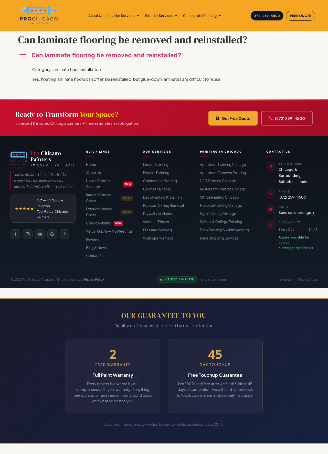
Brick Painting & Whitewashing (224, 230)
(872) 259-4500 (287, 118)
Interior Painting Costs (109, 198)
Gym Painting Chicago (218, 213)
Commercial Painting (160, 181)
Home (91, 164)
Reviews (92, 239)
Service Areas (308, 279)
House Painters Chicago (109, 184)
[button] (164, 55)
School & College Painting (221, 222)
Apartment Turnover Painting (223, 173)
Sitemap (286, 279)
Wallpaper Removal (158, 238)
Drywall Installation (158, 213)
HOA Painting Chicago (218, 181)
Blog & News (96, 247)
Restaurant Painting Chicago (223, 189)
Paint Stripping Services (219, 238)
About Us (93, 173)
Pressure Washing (157, 230)
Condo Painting (104, 223)
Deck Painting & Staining (162, 197)
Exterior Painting (156, 173)
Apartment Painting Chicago (223, 164)
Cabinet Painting (156, 189)
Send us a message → (296, 212)
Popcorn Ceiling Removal (163, 205)
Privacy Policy (94, 279)
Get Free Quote (233, 118)
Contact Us (95, 255)
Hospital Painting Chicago (221, 205)
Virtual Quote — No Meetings (109, 231)
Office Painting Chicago (219, 197)
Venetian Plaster (156, 222)
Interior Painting (155, 164)
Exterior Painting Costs (109, 212)
